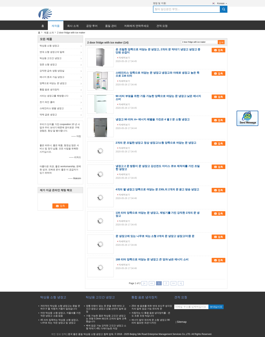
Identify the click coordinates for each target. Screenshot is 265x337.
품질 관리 (111, 25)
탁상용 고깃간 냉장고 (51, 58)
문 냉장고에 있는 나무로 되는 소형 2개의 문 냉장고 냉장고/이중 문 (155, 236)
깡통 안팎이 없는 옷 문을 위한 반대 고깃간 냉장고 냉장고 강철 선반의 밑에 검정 (106, 309)
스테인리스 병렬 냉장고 (52, 108)
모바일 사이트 (182, 326)
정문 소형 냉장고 (48, 64)
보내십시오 (216, 306)
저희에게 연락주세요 (136, 25)
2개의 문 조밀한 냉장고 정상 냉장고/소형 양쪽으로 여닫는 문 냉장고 (156, 142)
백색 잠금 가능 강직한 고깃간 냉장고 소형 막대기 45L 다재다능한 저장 (106, 327)
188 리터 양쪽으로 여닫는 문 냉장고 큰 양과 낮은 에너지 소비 (152, 259)
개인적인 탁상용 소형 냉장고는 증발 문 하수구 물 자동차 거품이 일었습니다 (60, 307)
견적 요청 (162, 25)
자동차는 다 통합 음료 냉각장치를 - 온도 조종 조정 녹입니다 (151, 314)
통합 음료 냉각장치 (49, 89)
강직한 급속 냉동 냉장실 (52, 70)
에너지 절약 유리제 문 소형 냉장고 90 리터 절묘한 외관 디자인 (151, 321)
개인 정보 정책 (58, 334)
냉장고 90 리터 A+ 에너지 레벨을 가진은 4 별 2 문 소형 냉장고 (153, 119)
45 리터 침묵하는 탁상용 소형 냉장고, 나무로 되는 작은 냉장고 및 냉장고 (59, 321)
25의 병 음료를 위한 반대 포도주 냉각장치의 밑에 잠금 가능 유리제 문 (152, 307)
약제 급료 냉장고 (48, 114)
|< (144, 283)
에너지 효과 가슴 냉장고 (52, 77)
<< (151, 283)
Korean (222, 3)
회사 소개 (73, 25)
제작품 (56, 25)
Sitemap (181, 321)
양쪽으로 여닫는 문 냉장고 (53, 83)
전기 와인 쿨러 (47, 102)
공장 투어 (92, 25)
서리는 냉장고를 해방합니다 (54, 95)
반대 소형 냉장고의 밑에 (52, 52)
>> (173, 283)
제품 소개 (49, 32)
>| (181, 283)
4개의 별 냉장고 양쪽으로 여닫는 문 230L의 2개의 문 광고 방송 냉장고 (157, 189)
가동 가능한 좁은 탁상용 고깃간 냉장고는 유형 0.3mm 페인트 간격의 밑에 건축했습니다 (106, 318)
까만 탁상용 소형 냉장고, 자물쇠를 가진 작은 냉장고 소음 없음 (60, 314)
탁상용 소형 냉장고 (49, 45)
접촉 (220, 50)
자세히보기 (124, 57)
